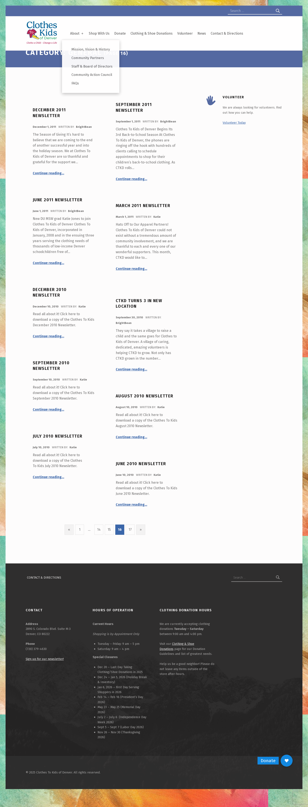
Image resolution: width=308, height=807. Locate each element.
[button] (287, 761)
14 (99, 542)
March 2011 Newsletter (143, 218)
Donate (120, 33)
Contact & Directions (227, 33)
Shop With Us (99, 33)
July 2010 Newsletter (58, 448)
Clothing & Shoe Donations (151, 33)
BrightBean (84, 139)
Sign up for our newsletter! (45, 671)
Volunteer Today (234, 135)
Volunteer (185, 33)
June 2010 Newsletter (141, 476)
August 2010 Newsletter (144, 408)
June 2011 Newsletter (58, 212)
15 (109, 542)
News (201, 33)
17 (130, 542)
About (77, 33)
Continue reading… (48, 186)
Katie (157, 229)
